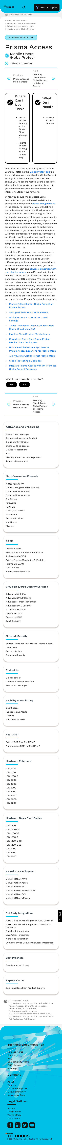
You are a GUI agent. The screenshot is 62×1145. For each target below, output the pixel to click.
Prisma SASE (15, 1008)
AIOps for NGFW (15, 484)
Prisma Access (20, 20)
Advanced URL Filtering (18, 598)
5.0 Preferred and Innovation (23, 1003)
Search (11, 1055)
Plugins (10, 526)
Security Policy (14, 651)
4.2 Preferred (30, 1008)
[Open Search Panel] (24, 7)
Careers (11, 1085)
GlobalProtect (13, 678)
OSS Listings (14, 1065)
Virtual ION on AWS (16, 879)
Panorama (11, 514)
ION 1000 (11, 768)
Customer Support (17, 1088)
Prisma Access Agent (17, 685)
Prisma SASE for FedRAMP (20, 742)
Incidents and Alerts (16, 712)
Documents (13, 1118)
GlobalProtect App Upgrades (25, 361)
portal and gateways (43, 203)
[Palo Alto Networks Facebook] (10, 1127)
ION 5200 (11, 791)
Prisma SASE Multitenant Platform (24, 552)
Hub (8, 453)
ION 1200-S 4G (14, 841)
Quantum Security (15, 655)
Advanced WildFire (16, 594)
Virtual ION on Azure (17, 883)
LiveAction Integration (17, 935)
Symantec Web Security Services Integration (30, 942)
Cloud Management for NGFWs (22, 487)
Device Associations (16, 449)
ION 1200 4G (12, 829)
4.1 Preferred (15, 1001)
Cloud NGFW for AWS (18, 491)
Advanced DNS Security (18, 605)
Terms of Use (14, 1115)
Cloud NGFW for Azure (18, 495)
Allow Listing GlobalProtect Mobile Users (32, 356)
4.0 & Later (29, 1019)
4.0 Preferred (15, 1019)
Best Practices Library (17, 965)
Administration (46, 1003)
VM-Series (11, 522)
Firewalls (11, 503)
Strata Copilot (47, 7)
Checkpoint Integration (18, 931)
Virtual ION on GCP (16, 886)
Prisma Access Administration (21, 23)
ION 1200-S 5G (13, 845)
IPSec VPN (11, 647)
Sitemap (12, 1068)
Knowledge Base (16, 1095)
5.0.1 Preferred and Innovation (24, 1014)
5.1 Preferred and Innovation (23, 1011)
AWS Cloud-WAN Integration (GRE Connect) (29, 920)
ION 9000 (11, 799)
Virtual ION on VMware (18, 898)
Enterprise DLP (14, 617)
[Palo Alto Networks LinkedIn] (18, 1127)
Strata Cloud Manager (17, 434)
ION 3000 (11, 784)
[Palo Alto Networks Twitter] (25, 1127)
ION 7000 (11, 795)
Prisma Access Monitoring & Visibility (26, 560)
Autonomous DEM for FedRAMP (23, 746)
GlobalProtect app (40, 172)
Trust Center (14, 1111)
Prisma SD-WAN (15, 564)
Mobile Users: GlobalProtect (21, 29)
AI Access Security (16, 609)
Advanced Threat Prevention (21, 601)
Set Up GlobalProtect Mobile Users (28, 312)
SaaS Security (13, 621)
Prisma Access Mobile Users (20, 26)
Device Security (14, 613)
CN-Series (11, 499)
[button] (60, 916)
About (10, 1082)
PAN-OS (10, 507)
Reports (10, 715)
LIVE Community (16, 1092)
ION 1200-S (12, 776)
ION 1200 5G (12, 833)
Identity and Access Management (23, 457)
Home (8, 20)
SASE (26, 1001)
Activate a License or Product (21, 438)
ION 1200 (11, 772)
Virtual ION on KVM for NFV (21, 890)
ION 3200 (11, 787)
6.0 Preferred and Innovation (23, 1016)
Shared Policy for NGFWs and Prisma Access (30, 643)
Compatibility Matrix (18, 1062)
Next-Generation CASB (18, 571)
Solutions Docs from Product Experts (25, 988)
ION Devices (12, 567)
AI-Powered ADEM (16, 556)
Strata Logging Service (18, 446)
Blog (9, 1058)
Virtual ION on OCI (16, 894)
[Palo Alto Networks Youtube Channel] (32, 1127)
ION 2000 (11, 780)
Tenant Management (17, 461)
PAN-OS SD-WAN (15, 510)
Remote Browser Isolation (20, 681)
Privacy (11, 1108)
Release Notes (15, 1052)
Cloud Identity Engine (17, 442)
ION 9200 (11, 803)
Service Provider (14, 518)
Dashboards (12, 708)
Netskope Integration (17, 938)
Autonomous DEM (15, 719)
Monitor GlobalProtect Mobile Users (29, 334)
